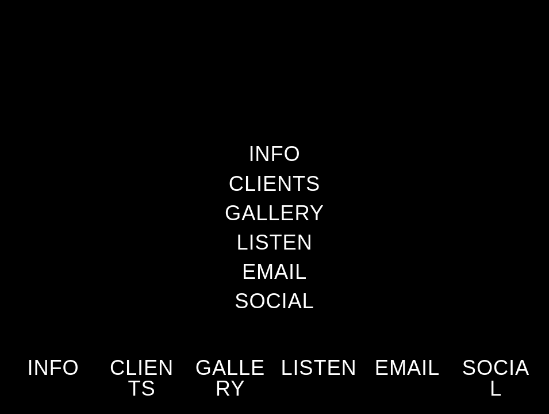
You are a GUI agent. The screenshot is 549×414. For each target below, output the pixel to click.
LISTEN (318, 367)
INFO (53, 367)
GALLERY (230, 378)
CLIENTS (142, 378)
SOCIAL (495, 378)
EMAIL (407, 367)
